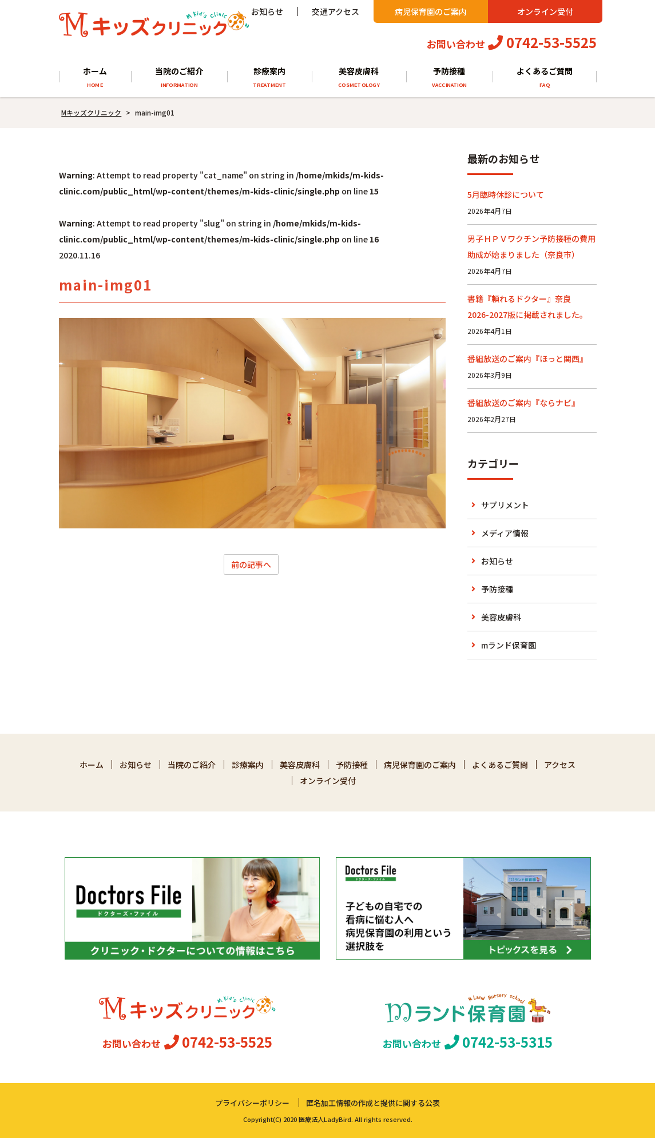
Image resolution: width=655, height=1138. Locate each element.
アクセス (559, 764)
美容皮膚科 (358, 77)
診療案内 (269, 77)
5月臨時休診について (505, 194)
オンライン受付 (545, 11)
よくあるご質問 (544, 77)
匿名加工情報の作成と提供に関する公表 (373, 1102)
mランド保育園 (508, 645)
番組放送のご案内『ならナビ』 (523, 402)
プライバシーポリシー (252, 1102)
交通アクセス (335, 11)
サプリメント (505, 505)
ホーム (94, 77)
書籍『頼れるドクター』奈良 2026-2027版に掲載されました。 (527, 306)
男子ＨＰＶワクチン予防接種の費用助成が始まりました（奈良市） (531, 246)
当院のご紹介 (179, 77)
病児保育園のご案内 (431, 11)
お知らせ (267, 11)
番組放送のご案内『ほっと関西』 (527, 358)
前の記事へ (251, 564)
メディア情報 (505, 533)
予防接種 (449, 77)
